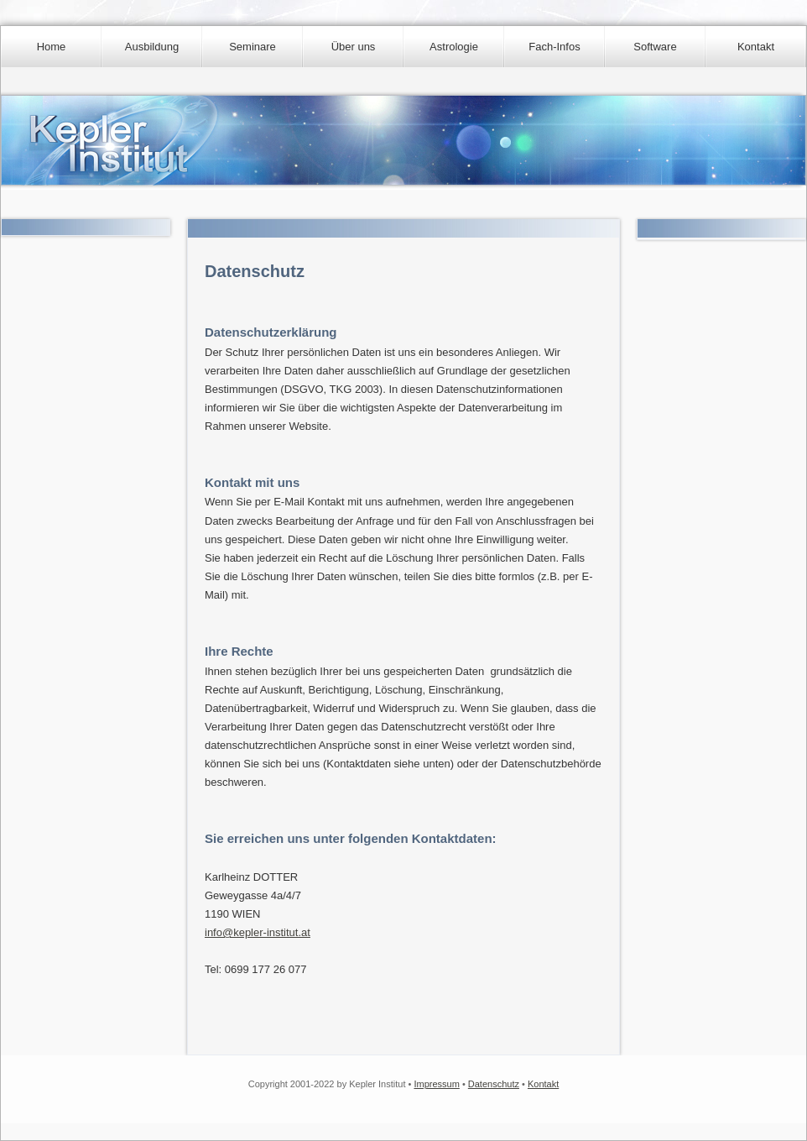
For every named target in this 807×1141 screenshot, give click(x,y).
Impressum (436, 1084)
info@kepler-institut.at (257, 932)
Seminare (252, 46)
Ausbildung (152, 46)
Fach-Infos (554, 46)
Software (654, 46)
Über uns (353, 46)
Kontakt (755, 46)
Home (51, 46)
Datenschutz (493, 1084)
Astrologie (454, 46)
